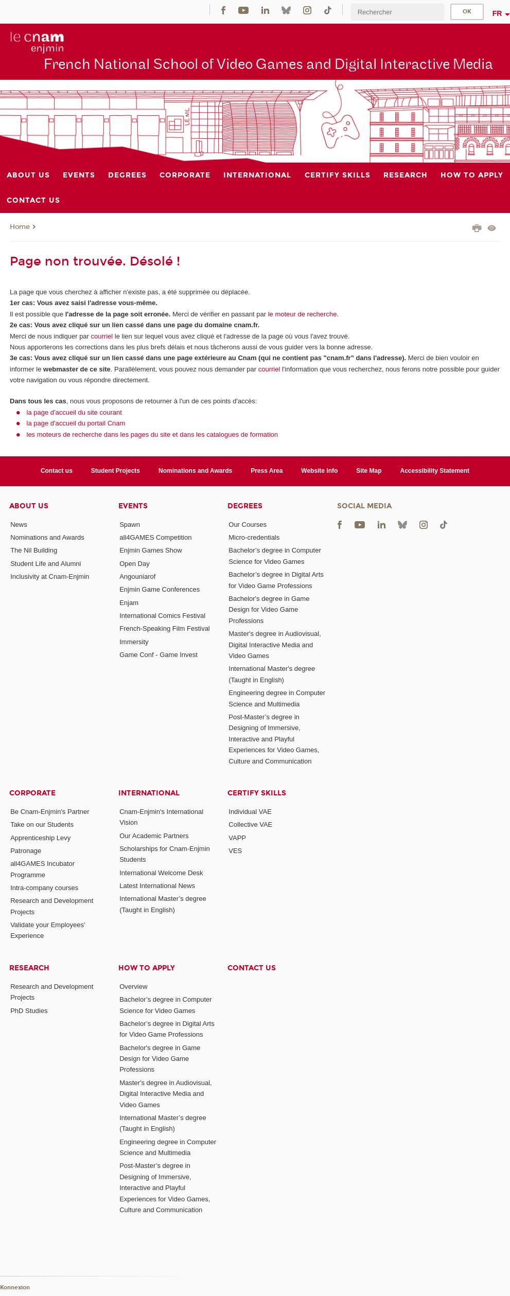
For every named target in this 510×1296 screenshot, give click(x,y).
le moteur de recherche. (302, 314)
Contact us (57, 470)
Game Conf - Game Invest (158, 655)
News (18, 524)
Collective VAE (250, 824)
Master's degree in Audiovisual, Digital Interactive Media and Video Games (274, 645)
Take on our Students (42, 824)
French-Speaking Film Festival (164, 628)
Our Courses (247, 524)
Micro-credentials (253, 537)
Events (133, 506)
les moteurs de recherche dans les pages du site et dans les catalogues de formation (152, 434)
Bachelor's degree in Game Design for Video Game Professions (268, 610)
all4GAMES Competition (155, 537)
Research (29, 968)
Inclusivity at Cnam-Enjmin (49, 576)
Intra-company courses (44, 888)
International (149, 793)
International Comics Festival (162, 615)
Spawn (129, 524)
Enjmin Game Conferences (159, 589)
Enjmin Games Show (150, 550)
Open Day (134, 563)
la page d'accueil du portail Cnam (76, 423)
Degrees (244, 506)
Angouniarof (137, 576)
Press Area (267, 470)
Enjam (128, 603)
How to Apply (146, 968)
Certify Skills (256, 793)
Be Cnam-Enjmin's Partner (49, 811)
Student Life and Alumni (45, 563)
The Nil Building (33, 550)
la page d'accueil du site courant (74, 412)
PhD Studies (28, 1011)
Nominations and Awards (195, 470)
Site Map (368, 470)
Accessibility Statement (435, 470)
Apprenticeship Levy (40, 838)
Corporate (32, 793)
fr (497, 13)
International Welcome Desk (161, 873)
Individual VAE (250, 811)
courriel (102, 336)
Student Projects (115, 470)
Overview (133, 986)
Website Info (319, 470)
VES (235, 851)
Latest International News (157, 886)
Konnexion (15, 1287)
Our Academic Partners (153, 836)
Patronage (25, 851)
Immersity (133, 642)
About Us (28, 506)
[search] (397, 12)
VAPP (237, 838)
